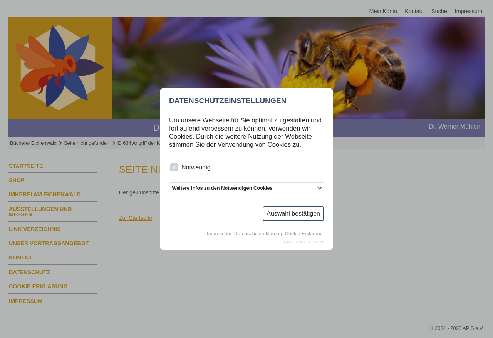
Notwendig (190, 167)
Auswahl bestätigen (293, 213)
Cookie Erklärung (304, 233)
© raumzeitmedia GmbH (303, 242)
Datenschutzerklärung (258, 233)
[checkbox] (174, 167)
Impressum (219, 233)
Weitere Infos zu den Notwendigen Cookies (222, 188)
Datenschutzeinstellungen (228, 101)
